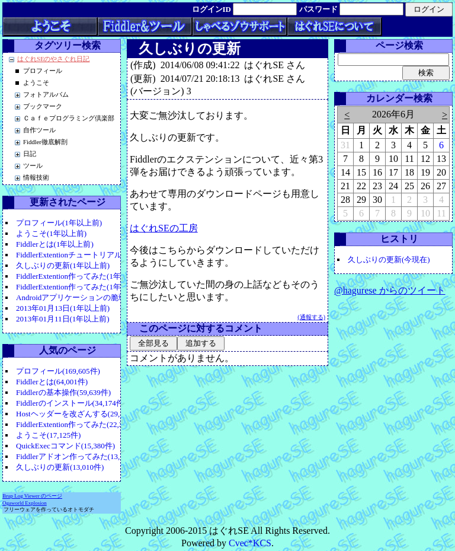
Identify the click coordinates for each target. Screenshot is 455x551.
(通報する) (311, 317)
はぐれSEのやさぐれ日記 (53, 59)
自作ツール (39, 130)
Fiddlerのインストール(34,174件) (71, 403)
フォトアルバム (46, 94)
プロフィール (42, 71)
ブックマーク (42, 106)
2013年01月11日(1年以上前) (63, 318)
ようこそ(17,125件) (48, 435)
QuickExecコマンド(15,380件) (65, 445)
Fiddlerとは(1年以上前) (55, 244)
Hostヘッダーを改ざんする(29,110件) (79, 413)
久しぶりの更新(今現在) (389, 259)
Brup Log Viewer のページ (32, 496)
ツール (33, 166)
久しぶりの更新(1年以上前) (63, 265)
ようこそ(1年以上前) (51, 233)
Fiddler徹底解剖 (45, 142)
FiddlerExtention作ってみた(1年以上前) (81, 276)
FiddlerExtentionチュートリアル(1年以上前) (89, 254)
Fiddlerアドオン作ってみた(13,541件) (79, 456)
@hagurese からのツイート (390, 290)
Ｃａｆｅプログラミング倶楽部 (68, 118)
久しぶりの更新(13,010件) (60, 467)
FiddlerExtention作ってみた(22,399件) (78, 424)
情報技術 (36, 177)
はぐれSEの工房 (164, 228)
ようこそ (36, 82)
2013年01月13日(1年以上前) (63, 308)
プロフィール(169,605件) (58, 371)
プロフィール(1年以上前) (59, 222)
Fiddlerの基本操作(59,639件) (63, 392)
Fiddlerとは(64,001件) (52, 381)
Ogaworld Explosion (24, 503)
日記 (29, 154)
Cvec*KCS (250, 543)
